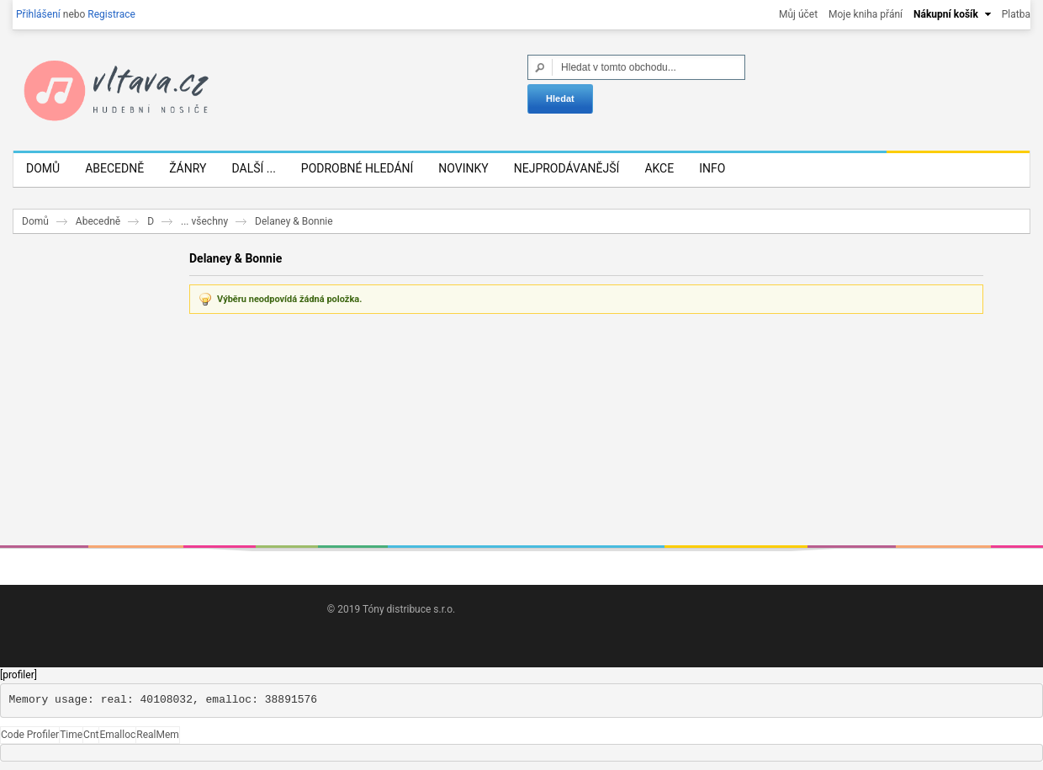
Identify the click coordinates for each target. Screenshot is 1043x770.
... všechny (204, 221)
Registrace (111, 14)
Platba (1016, 14)
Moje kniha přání (866, 14)
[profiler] (18, 675)
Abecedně (98, 221)
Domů (35, 221)
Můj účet (798, 14)
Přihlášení (38, 14)
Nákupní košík (945, 14)
